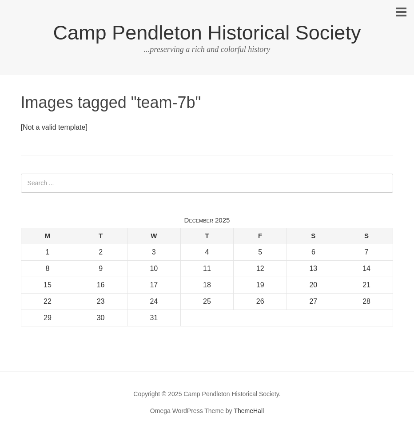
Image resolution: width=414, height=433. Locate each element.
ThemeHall (249, 410)
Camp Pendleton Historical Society (207, 32)
